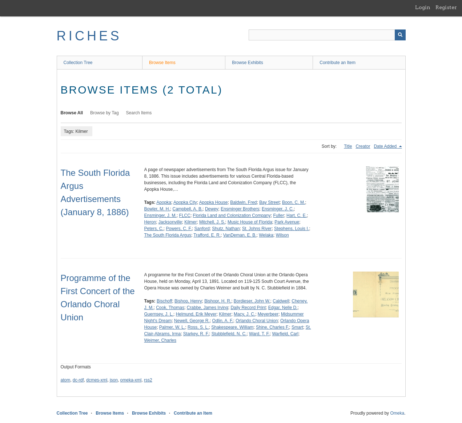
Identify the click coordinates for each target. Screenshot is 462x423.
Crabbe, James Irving (207, 307)
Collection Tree (78, 62)
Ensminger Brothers (240, 209)
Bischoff (164, 301)
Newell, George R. (192, 320)
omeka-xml (131, 380)
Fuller (278, 215)
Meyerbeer (268, 314)
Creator (362, 146)
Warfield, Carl (285, 333)
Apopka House (213, 202)
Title (348, 146)
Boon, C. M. (293, 202)
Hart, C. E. (296, 215)
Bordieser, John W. (252, 301)
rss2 (148, 380)
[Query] (327, 34)
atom (66, 380)
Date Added (386, 146)
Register (446, 7)
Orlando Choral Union (257, 320)
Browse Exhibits (247, 62)
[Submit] (400, 34)
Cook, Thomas (170, 307)
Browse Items (162, 62)
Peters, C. (154, 228)
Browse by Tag (104, 112)
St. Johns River (257, 228)
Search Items (139, 112)
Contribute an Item (337, 62)
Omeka (397, 413)
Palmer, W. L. (172, 327)
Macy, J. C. (244, 314)
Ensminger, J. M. (160, 215)
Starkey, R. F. (196, 333)
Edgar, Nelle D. (283, 307)
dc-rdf (78, 380)
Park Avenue (286, 222)
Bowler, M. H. (157, 209)
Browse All (72, 112)
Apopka (163, 202)
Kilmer (190, 222)
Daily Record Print (248, 307)
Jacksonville (170, 222)
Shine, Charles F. (272, 327)
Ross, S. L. (198, 327)
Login (422, 7)
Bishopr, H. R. (217, 301)
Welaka (266, 235)
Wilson (282, 235)
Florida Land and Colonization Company (232, 215)
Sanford (202, 228)
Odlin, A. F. (222, 320)
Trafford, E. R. (207, 235)
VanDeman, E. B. (240, 235)
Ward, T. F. (259, 333)
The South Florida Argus (167, 235)
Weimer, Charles (160, 340)
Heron (150, 222)
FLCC (184, 215)
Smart (297, 327)
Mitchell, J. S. (212, 222)
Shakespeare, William (232, 327)
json (114, 380)
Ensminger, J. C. (278, 209)
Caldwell (281, 301)
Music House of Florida (250, 222)
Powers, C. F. (179, 228)
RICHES (89, 35)
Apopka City (185, 202)
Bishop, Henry (188, 301)
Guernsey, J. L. (158, 314)
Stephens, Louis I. (291, 228)
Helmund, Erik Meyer (196, 314)
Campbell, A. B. (188, 209)
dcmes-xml (96, 380)
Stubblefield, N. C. (229, 333)
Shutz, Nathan (226, 228)
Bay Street (269, 202)
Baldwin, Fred (243, 202)
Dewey (211, 209)
